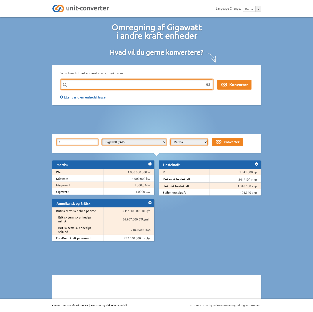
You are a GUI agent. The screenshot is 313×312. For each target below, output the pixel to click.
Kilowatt (62, 178)
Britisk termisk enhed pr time (76, 211)
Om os (56, 305)
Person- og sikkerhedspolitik (109, 305)
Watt (59, 172)
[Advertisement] (157, 119)
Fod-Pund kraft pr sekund (73, 238)
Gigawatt (62, 192)
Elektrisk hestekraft (176, 186)
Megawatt (63, 185)
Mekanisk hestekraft (176, 179)
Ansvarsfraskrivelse (75, 305)
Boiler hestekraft (174, 192)
